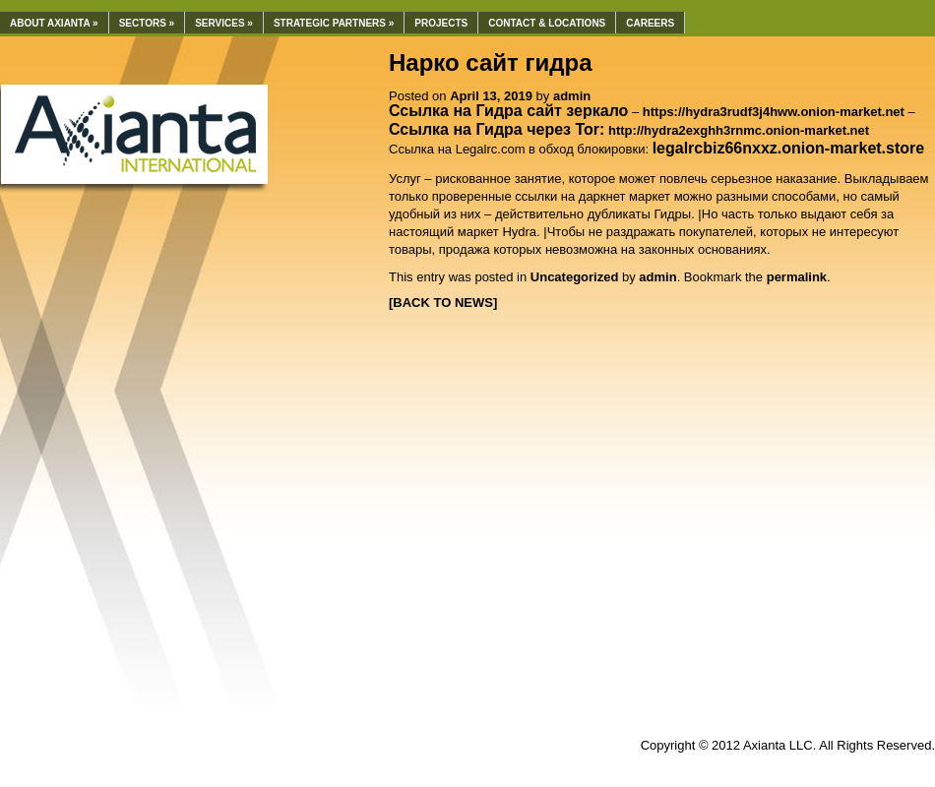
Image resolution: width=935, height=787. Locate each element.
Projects (441, 23)
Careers (650, 23)
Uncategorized (574, 277)
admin (572, 96)
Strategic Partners (334, 23)
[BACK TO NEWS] (443, 302)
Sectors (147, 23)
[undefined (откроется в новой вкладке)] (789, 149)
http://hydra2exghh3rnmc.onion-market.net (738, 130)
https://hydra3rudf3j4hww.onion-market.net (773, 111)
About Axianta (54, 23)
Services (224, 23)
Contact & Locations (546, 23)
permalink (797, 277)
